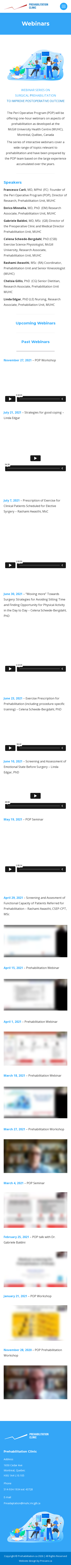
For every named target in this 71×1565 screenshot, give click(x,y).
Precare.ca (46, 1560)
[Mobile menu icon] (63, 6)
